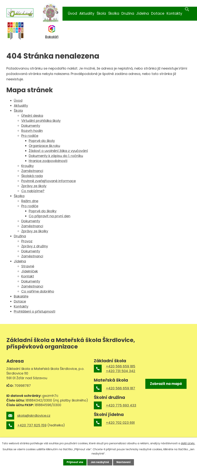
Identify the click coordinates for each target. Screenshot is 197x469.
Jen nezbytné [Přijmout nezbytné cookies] (100, 462)
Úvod (72, 13)
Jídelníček (29, 271)
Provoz (26, 241)
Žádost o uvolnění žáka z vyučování (58, 150)
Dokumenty (30, 125)
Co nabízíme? (32, 191)
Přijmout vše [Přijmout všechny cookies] (74, 462)
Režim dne (29, 201)
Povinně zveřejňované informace (48, 181)
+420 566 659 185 (120, 366)
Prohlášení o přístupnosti (34, 311)
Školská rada (32, 176)
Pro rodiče (29, 135)
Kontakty (174, 13)
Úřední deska (32, 115)
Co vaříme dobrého (37, 291)
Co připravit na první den (49, 216)
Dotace (157, 13)
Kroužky (27, 165)
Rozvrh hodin (32, 130)
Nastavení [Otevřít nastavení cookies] (124, 462)
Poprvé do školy (42, 140)
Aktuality (86, 13)
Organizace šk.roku (44, 145)
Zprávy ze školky (34, 231)
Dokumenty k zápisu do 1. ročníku (56, 155)
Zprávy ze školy (33, 186)
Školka (113, 13)
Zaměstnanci (32, 170)
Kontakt (27, 276)
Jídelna (142, 13)
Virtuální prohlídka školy (41, 120)
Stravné (27, 266)
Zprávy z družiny (34, 246)
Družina (127, 13)
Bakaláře (21, 296)
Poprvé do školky (43, 211)
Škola (101, 13)
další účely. (188, 443)
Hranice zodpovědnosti (48, 160)
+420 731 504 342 (120, 371)
